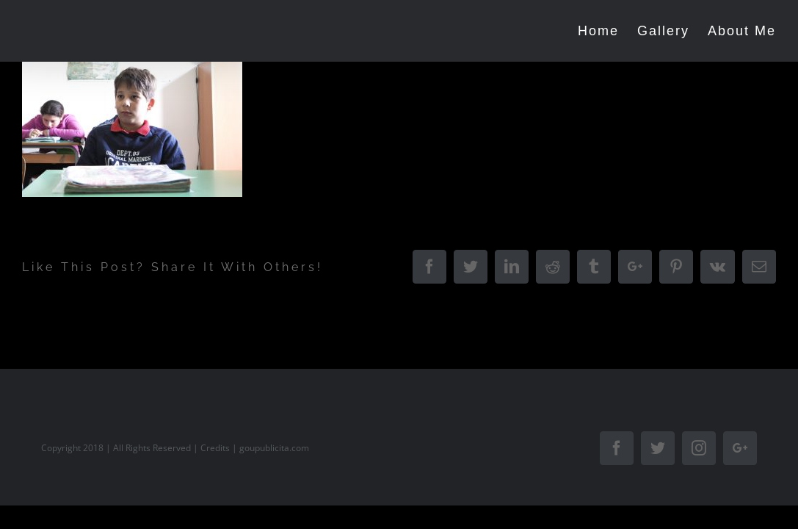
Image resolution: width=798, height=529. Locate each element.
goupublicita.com (274, 448)
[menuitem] (591, 31)
